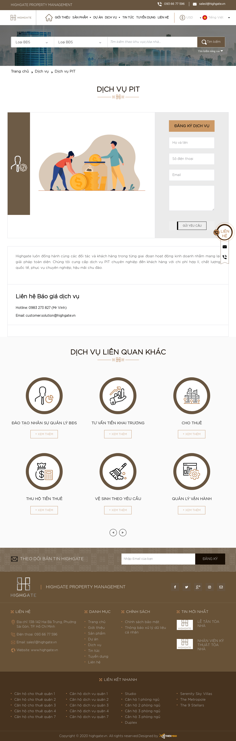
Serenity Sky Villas (196, 694)
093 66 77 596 (171, 4)
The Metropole (193, 699)
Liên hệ (163, 17)
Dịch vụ (111, 17)
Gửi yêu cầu (192, 225)
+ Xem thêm (44, 434)
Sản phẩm (80, 17)
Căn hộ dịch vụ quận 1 (89, 694)
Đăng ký (210, 559)
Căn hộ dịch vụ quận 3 (89, 705)
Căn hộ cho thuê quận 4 (35, 711)
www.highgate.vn (44, 650)
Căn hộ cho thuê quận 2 (35, 699)
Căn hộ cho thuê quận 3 (35, 705)
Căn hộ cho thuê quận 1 (34, 694)
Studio (130, 694)
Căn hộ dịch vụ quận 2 (89, 699)
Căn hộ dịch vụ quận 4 (89, 711)
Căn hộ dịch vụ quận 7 (89, 717)
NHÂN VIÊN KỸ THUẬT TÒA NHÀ (211, 645)
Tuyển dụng (145, 17)
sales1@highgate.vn (209, 4)
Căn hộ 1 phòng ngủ (142, 699)
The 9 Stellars (192, 705)
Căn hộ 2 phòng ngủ (142, 705)
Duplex (131, 722)
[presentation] (113, 532)
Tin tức (128, 17)
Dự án (98, 17)
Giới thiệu (62, 17)
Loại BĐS (23, 42)
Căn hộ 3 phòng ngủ (142, 711)
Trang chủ (20, 71)
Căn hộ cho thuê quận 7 (35, 717)
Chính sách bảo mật (142, 622)
